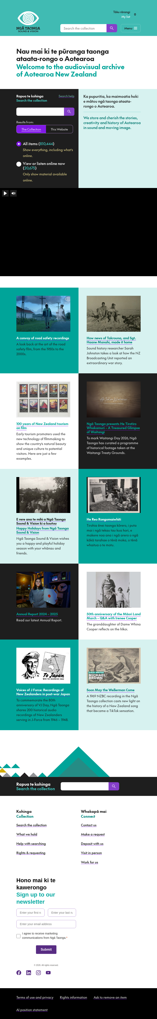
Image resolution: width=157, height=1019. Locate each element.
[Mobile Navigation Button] (131, 28)
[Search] (112, 28)
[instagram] (38, 972)
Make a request (93, 834)
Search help (66, 96)
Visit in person (91, 852)
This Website (59, 129)
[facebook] (18, 972)
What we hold (26, 834)
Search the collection (31, 825)
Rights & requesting (30, 852)
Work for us (89, 862)
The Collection (31, 129)
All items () (38, 143)
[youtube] (48, 972)
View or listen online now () (44, 165)
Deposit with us (92, 843)
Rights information (73, 997)
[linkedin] (28, 972)
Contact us (88, 825)
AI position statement (32, 1009)
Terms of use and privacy (34, 997)
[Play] (5, 193)
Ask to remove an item (110, 997)
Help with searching (31, 843)
